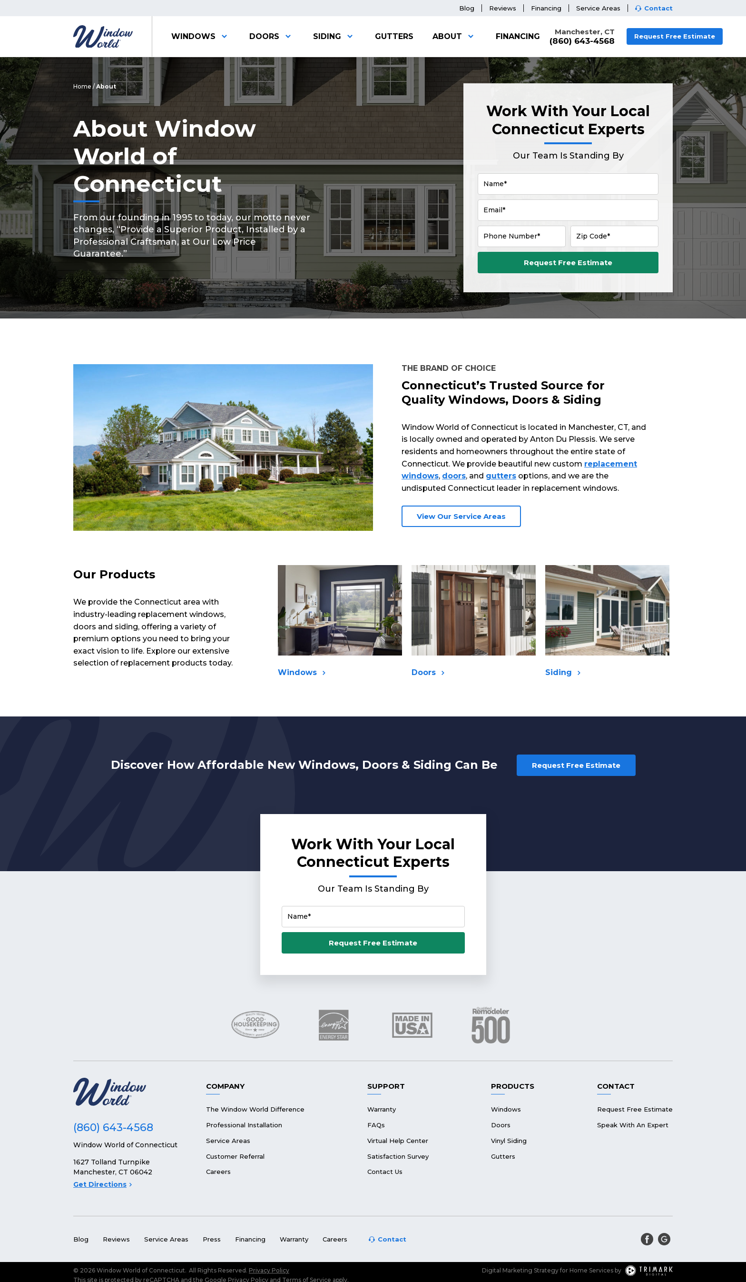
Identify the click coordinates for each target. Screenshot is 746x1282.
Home (82, 86)
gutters (501, 475)
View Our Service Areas (461, 516)
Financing (546, 8)
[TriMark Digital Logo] (649, 1270)
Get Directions (102, 1184)
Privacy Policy (269, 1270)
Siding (334, 36)
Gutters (394, 36)
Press (212, 1239)
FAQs (376, 1125)
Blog (466, 8)
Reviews (502, 8)
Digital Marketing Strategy (520, 1270)
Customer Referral (235, 1156)
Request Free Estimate (674, 36)
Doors (271, 36)
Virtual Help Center (397, 1140)
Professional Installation (244, 1125)
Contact (658, 8)
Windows (200, 36)
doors (454, 475)
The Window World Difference (255, 1109)
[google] (664, 1239)
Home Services (591, 1270)
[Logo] (103, 36)
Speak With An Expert (632, 1125)
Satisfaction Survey (398, 1156)
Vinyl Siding (509, 1140)
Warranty (381, 1109)
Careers (218, 1171)
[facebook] (647, 1239)
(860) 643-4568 (582, 41)
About (454, 36)
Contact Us (384, 1171)
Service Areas (598, 8)
